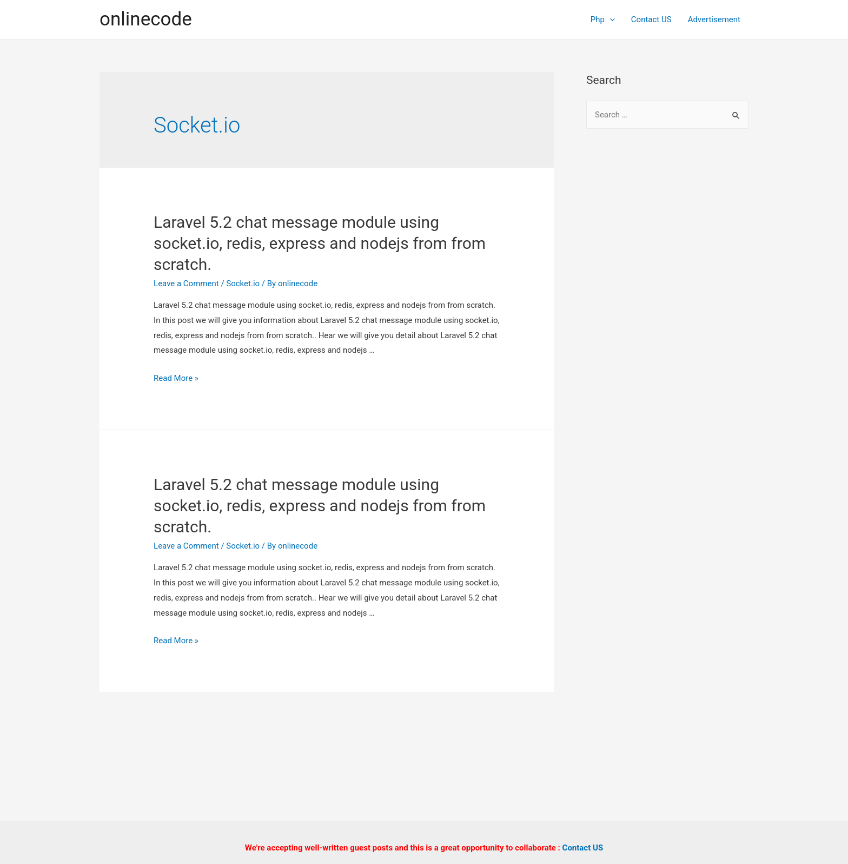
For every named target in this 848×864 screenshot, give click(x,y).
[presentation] (610, 19)
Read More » (176, 378)
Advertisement (714, 19)
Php (603, 19)
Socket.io (243, 283)
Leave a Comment (186, 283)
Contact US (651, 19)
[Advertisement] (667, 313)
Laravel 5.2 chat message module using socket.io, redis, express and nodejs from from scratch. (320, 243)
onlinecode (146, 19)
